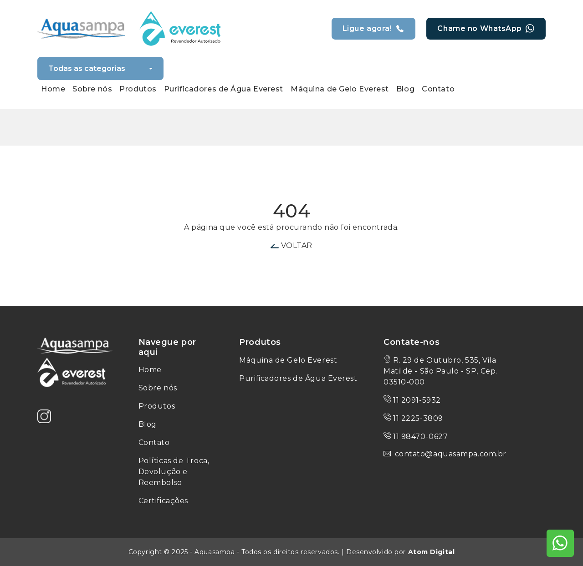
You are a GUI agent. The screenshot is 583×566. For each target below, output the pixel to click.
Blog (147, 424)
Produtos (156, 406)
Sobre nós (157, 388)
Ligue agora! (374, 28)
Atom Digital (431, 552)
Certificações (163, 500)
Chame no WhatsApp (486, 28)
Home (150, 369)
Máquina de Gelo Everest (288, 360)
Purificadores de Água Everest (298, 378)
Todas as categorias (86, 68)
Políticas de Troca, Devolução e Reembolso (174, 471)
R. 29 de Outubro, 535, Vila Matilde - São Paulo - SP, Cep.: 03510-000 (441, 371)
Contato (154, 442)
